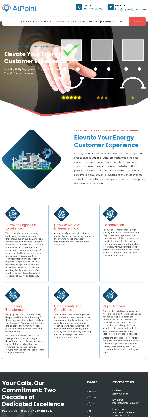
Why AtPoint (25, 21)
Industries (62, 21)
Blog (91, 411)
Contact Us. (43, 411)
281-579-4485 (92, 9)
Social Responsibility (101, 21)
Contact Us (137, 21)
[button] (25, 21)
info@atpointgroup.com (130, 9)
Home (92, 392)
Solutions (44, 21)
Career (122, 21)
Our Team (79, 21)
